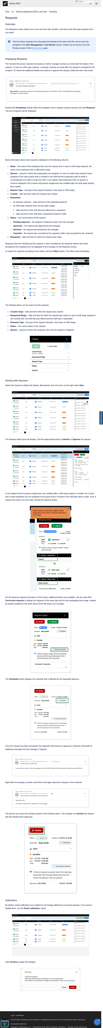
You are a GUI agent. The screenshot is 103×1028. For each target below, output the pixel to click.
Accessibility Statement (19, 1024)
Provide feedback (101, 418)
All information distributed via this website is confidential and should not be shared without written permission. (48, 1020)
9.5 (13, 11)
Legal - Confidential (17, 1015)
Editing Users (37, 48)
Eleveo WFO (15, 4)
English (79, 1)
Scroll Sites (45, 1027)
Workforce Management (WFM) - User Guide (31, 11)
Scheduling (53, 11)
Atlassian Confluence (58, 1027)
